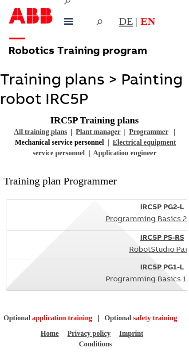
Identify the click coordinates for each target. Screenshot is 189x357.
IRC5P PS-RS (162, 238)
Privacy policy (88, 333)
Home (49, 333)
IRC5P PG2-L (162, 207)
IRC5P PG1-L (162, 268)
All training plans (40, 131)
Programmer (148, 131)
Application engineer (125, 153)
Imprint (131, 333)
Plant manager (98, 131)
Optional (48, 318)
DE (126, 21)
